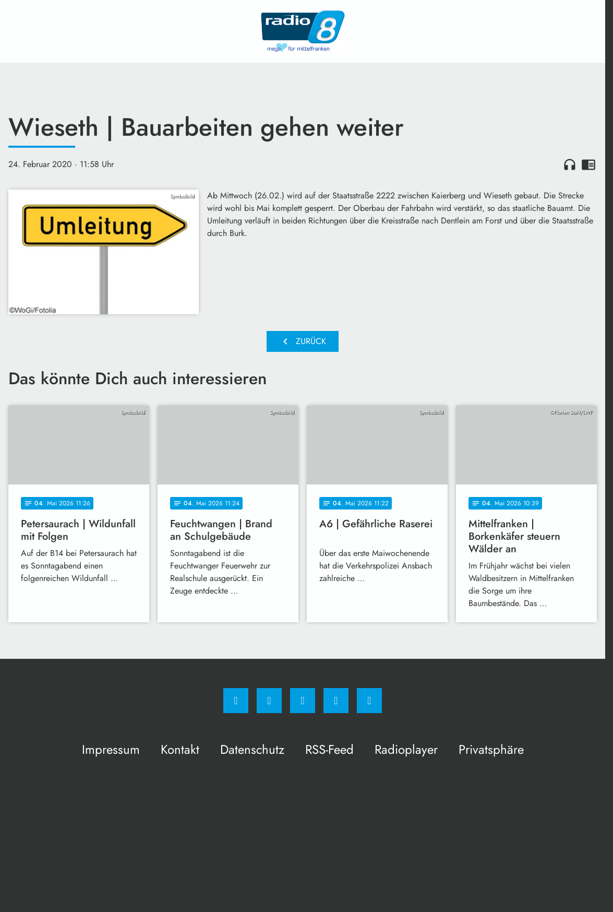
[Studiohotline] (335, 700)
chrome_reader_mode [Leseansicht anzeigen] (588, 164)
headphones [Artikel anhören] (569, 164)
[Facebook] (235, 700)
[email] (369, 700)
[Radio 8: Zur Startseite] (302, 31)
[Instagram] (269, 700)
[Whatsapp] (302, 700)
